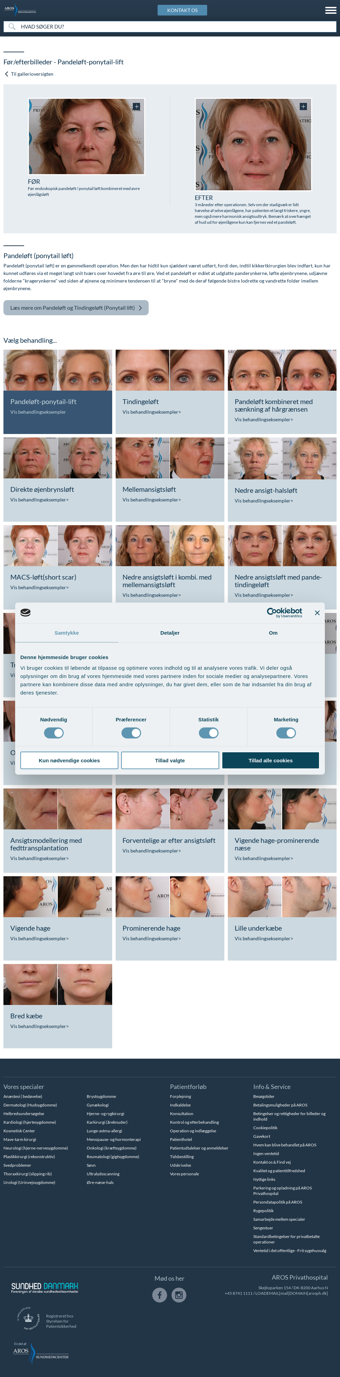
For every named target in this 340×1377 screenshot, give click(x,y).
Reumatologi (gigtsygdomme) (113, 1156)
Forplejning (180, 1096)
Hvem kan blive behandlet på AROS (284, 1144)
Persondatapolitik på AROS (277, 1202)
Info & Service (271, 1086)
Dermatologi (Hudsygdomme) (30, 1105)
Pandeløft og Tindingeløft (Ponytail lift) (76, 308)
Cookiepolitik (265, 1127)
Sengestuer (263, 1227)
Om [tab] (273, 632)
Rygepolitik (263, 1210)
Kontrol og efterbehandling (194, 1122)
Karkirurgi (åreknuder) (107, 1122)
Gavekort (261, 1136)
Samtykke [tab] (67, 632)
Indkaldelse (180, 1105)
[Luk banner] (317, 612)
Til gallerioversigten (28, 74)
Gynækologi (98, 1105)
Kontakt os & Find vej (272, 1162)
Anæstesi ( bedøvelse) (22, 1096)
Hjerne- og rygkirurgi (105, 1113)
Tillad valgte (170, 760)
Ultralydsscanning (103, 1173)
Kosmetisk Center (19, 1130)
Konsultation (181, 1113)
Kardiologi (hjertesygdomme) (29, 1122)
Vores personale (184, 1173)
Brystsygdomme (101, 1096)
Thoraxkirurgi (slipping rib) (27, 1173)
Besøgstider (264, 1096)
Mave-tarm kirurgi (19, 1139)
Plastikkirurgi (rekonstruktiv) (29, 1156)
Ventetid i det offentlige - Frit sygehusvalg (289, 1250)
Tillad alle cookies (270, 760)
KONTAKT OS (182, 10)
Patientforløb (188, 1086)
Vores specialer (23, 1086)
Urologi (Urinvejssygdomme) (29, 1182)
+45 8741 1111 (239, 1293)
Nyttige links (264, 1179)
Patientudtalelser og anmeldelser (199, 1148)
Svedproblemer (17, 1165)
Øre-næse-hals (100, 1182)
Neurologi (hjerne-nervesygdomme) (35, 1148)
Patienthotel (181, 1139)
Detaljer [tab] (170, 632)
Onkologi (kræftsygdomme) (112, 1148)
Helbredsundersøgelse (23, 1113)
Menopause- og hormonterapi (114, 1139)
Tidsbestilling (182, 1156)
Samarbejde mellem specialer (279, 1219)
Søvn (91, 1165)
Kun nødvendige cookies (69, 760)
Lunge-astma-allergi (104, 1130)
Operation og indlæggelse (193, 1130)
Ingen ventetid (266, 1153)
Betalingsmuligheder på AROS (280, 1105)
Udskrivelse (180, 1165)
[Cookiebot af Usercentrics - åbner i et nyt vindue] (272, 612)
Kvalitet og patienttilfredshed (279, 1170)
